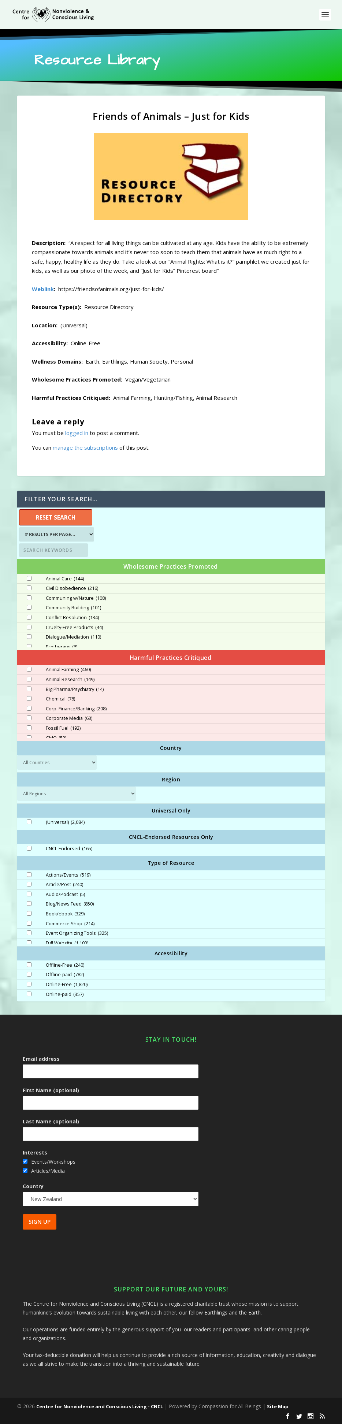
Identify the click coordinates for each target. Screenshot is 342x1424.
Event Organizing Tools (77, 933)
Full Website (67, 943)
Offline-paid (65, 975)
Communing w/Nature (76, 598)
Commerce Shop (70, 924)
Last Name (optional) (51, 1121)
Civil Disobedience (72, 588)
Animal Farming (68, 670)
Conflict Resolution (72, 618)
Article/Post (64, 885)
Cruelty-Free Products (74, 628)
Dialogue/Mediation (73, 637)
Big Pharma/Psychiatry (75, 689)
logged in (76, 432)
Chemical (60, 699)
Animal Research (70, 680)
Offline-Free (65, 965)
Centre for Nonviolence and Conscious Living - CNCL (99, 1406)
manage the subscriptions (85, 447)
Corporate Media (69, 718)
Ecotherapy (61, 647)
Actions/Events (68, 875)
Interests (35, 1152)
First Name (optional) (51, 1090)
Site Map (278, 1406)
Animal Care (65, 579)
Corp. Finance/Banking (76, 709)
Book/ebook (65, 914)
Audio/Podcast (65, 894)
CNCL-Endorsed (69, 849)
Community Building (73, 608)
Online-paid (64, 994)
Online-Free (67, 985)
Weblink (43, 289)
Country (33, 1186)
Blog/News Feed (70, 904)
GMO (56, 738)
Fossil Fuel (63, 728)
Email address (41, 1058)
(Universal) (65, 822)
